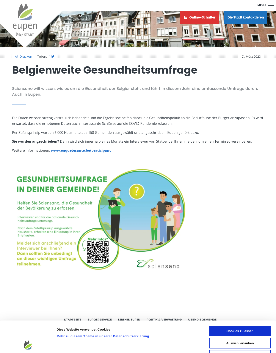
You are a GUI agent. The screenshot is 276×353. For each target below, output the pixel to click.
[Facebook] (49, 56)
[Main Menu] (265, 5)
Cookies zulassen (240, 301)
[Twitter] (52, 56)
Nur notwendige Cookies (240, 326)
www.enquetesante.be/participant (81, 150)
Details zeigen (229, 344)
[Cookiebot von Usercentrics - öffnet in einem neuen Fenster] (28, 344)
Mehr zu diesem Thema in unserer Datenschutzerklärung (102, 306)
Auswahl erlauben (240, 314)
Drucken (24, 56)
